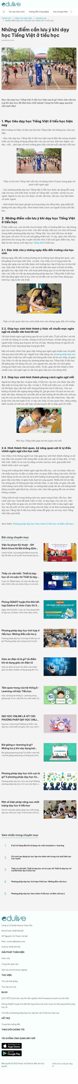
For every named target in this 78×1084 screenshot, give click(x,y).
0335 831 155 (14, 947)
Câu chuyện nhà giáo (62, 12)
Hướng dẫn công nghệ (39, 12)
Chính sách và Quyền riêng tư (62, 1065)
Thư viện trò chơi (9, 987)
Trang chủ (6, 18)
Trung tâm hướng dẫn (11, 1024)
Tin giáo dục (41, 18)
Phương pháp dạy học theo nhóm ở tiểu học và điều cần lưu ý (43, 523)
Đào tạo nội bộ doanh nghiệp (14, 970)
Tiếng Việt (38, 242)
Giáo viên (6, 958)
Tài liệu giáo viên (17, 12)
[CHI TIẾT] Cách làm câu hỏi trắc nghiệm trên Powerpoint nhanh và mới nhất (35, 998)
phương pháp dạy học (64, 354)
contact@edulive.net (15, 941)
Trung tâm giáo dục (10, 964)
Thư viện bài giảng (10, 981)
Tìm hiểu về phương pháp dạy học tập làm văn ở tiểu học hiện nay (30, 1013)
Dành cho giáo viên (23, 18)
